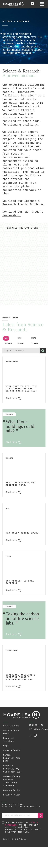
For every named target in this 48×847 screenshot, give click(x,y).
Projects (8, 344)
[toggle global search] (32, 4)
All (6, 338)
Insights (34, 344)
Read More (11, 442)
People (20, 344)
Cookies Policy (11, 790)
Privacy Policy (11, 795)
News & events (11, 726)
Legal (6, 746)
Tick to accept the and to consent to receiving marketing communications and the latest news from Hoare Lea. (24, 827)
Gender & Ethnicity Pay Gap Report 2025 (12, 769)
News (19, 338)
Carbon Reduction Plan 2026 (11, 758)
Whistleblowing (11, 750)
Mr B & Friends (19, 839)
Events (33, 338)
